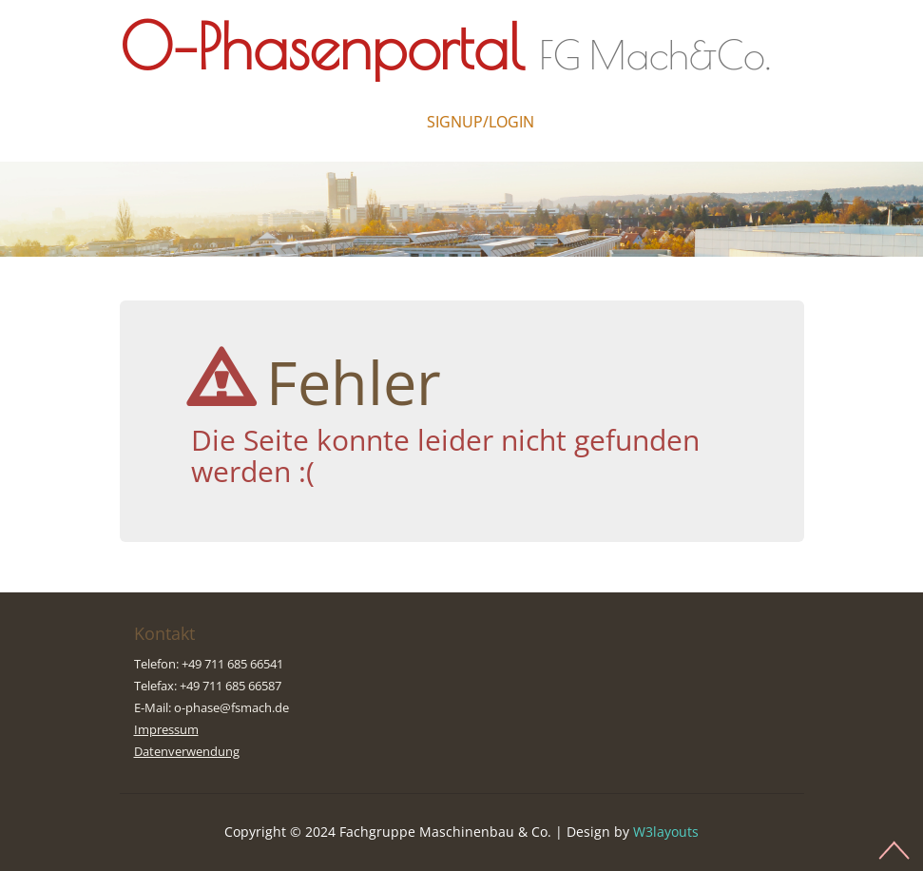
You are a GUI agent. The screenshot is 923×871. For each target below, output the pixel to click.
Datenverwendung (187, 751)
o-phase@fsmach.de (231, 707)
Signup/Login (480, 121)
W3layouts (666, 832)
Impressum (166, 729)
